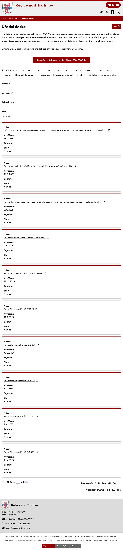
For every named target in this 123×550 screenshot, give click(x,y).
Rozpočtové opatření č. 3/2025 (20, 452)
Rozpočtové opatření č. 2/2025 (21, 416)
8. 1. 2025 (8, 388)
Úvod (4, 19)
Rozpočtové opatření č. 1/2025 (20, 309)
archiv (8, 75)
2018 (37, 70)
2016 (18, 70)
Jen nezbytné (62, 546)
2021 (68, 70)
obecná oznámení (64, 75)
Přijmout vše (48, 546)
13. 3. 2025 (9, 317)
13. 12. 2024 (9, 281)
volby (80, 75)
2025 (109, 70)
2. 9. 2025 (8, 210)
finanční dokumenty (25, 75)
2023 (88, 70)
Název (6, 83)
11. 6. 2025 (9, 460)
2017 (27, 70)
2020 (58, 70)
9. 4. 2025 (8, 424)
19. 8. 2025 (9, 138)
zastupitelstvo (109, 75)
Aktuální (8, 151)
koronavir (45, 75)
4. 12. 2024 (9, 353)
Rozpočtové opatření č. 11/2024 (21, 380)
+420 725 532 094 (21, 523)
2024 (99, 70)
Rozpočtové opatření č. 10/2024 (21, 345)
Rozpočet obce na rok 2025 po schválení (25, 273)
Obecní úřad (14, 19)
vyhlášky (93, 75)
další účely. (114, 536)
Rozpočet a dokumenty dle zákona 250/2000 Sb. (62, 60)
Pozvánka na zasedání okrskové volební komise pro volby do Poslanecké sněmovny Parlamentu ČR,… (54, 202)
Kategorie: (7, 70)
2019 (47, 70)
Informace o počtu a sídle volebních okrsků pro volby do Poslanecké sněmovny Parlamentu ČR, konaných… (57, 130)
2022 (78, 70)
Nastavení (76, 546)
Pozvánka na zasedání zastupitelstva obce (26, 237)
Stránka (11, 482)
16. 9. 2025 (9, 174)
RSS (117, 26)
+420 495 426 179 (25, 519)
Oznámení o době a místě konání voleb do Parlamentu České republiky (40, 166)
